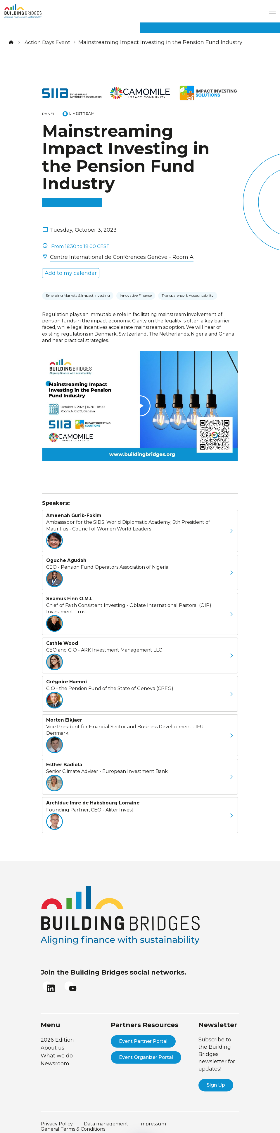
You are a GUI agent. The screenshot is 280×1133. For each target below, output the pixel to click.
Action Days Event (49, 42)
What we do (57, 1048)
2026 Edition (57, 1032)
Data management (106, 1116)
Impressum (152, 1116)
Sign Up (216, 1077)
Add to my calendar (69, 258)
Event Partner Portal (143, 1034)
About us (52, 1040)
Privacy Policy (57, 1116)
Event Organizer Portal (146, 1050)
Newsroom (55, 1056)
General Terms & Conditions (73, 1122)
